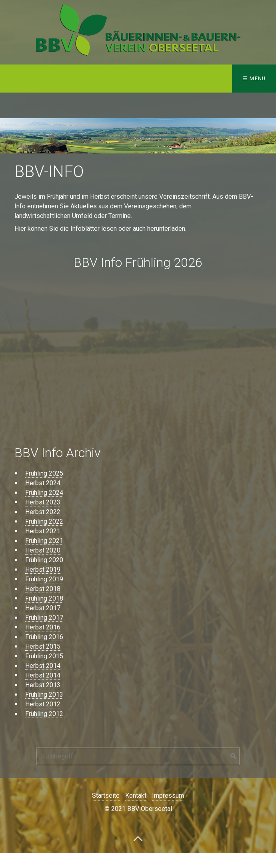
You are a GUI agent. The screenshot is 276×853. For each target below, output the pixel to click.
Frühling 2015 (44, 656)
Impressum (168, 795)
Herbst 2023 (42, 502)
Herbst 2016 (42, 627)
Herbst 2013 (42, 685)
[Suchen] (233, 756)
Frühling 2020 (44, 560)
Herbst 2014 (42, 665)
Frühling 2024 (44, 492)
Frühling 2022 (44, 521)
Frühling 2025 (44, 473)
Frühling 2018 (44, 598)
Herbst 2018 (42, 589)
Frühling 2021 (44, 540)
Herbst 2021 (42, 531)
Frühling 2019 (44, 579)
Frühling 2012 (44, 714)
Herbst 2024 (42, 483)
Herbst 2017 (42, 608)
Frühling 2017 (44, 617)
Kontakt (135, 795)
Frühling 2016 (44, 637)
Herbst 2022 (42, 512)
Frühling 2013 (44, 694)
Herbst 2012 (42, 704)
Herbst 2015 (42, 646)
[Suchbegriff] (138, 756)
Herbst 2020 (42, 550)
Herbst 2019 (42, 569)
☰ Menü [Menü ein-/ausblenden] (254, 78)
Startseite (106, 795)
